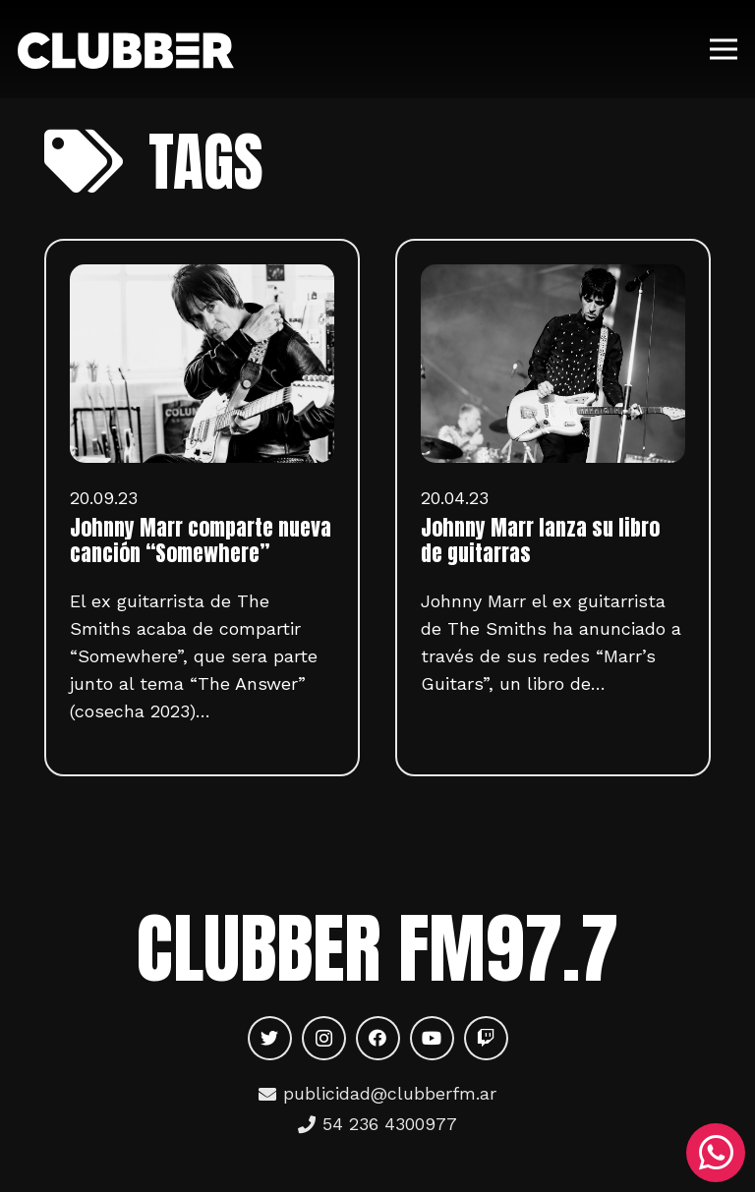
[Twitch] (486, 1038)
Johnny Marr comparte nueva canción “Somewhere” (200, 540)
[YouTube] (432, 1038)
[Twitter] (270, 1038)
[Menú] (724, 49)
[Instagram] (324, 1038)
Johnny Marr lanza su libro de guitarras (540, 540)
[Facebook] (378, 1038)
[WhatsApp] (715, 1152)
